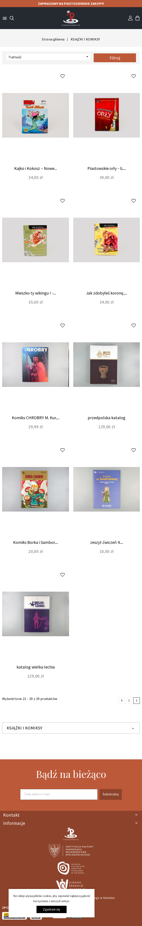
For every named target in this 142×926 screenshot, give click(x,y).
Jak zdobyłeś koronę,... (106, 293)
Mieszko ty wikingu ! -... (35, 293)
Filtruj (115, 57)
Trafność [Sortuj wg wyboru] (48, 56)
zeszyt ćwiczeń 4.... (106, 542)
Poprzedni (122, 700)
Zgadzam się (51, 909)
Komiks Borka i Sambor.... (35, 542)
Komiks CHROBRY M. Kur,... (36, 417)
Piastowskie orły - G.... (106, 168)
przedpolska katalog (106, 417)
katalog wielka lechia (36, 667)
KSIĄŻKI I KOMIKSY (25, 728)
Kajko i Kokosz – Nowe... (35, 168)
